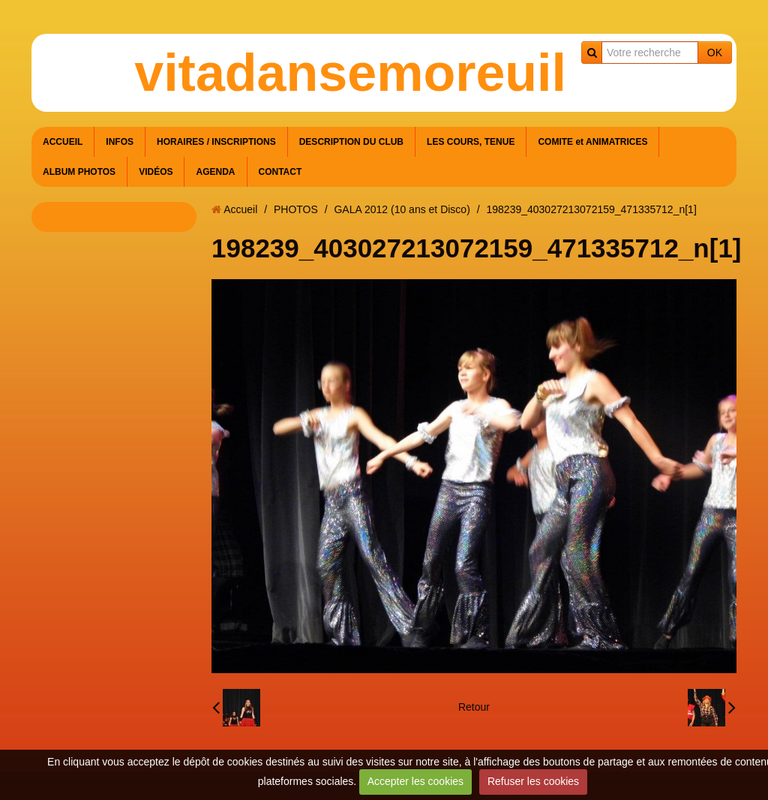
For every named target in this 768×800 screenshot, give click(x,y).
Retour (474, 707)
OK (714, 53)
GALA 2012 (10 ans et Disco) (402, 209)
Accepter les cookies (416, 781)
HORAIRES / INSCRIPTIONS (216, 142)
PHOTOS (296, 209)
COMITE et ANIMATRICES (592, 142)
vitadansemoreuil (350, 73)
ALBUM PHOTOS (79, 172)
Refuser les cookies (533, 781)
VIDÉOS (155, 172)
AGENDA (215, 172)
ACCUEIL (62, 142)
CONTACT (280, 172)
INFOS (120, 142)
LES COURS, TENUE (470, 142)
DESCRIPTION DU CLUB (351, 142)
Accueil (240, 209)
